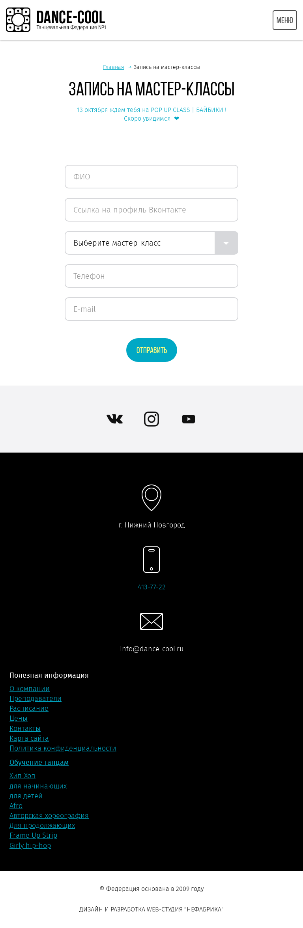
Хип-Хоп (22, 776)
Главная (113, 67)
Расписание (29, 708)
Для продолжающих (42, 825)
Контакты (25, 728)
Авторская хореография (49, 816)
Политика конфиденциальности (62, 748)
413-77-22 (152, 587)
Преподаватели (35, 698)
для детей (26, 796)
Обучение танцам (39, 762)
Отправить (152, 350)
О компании (29, 689)
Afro (15, 806)
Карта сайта (29, 738)
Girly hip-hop (30, 845)
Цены (18, 718)
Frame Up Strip (33, 835)
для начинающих (38, 786)
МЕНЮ (285, 20)
